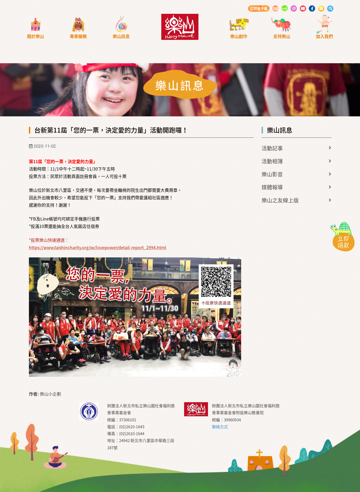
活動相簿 (272, 161)
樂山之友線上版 (280, 200)
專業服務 (78, 36)
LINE (284, 8)
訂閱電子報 (258, 8)
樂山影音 (272, 174)
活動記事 (272, 148)
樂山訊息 (121, 36)
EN (275, 8)
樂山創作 (238, 36)
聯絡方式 (220, 427)
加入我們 (324, 36)
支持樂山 (281, 36)
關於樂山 (35, 36)
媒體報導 (272, 187)
